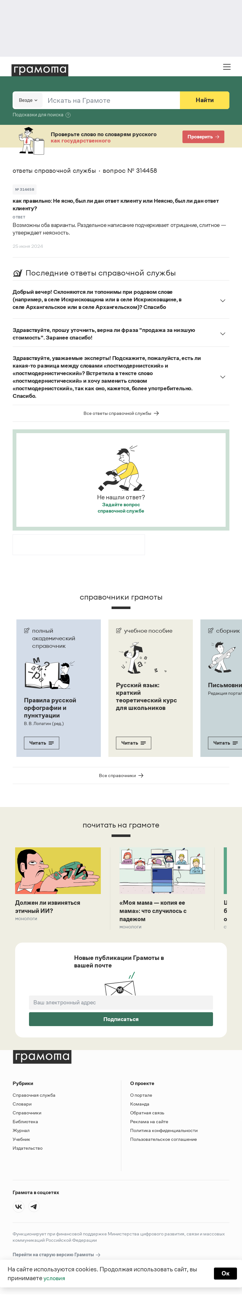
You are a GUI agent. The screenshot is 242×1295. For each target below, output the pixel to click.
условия (54, 1278)
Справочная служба (34, 1096)
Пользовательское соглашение (163, 1140)
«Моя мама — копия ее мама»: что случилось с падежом (154, 911)
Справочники (27, 1113)
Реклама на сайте (149, 1122)
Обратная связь (147, 1113)
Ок (225, 1273)
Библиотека (25, 1122)
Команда (139, 1104)
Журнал (21, 1131)
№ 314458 (24, 189)
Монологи (26, 919)
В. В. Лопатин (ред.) (43, 723)
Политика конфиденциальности (164, 1131)
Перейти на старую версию (57, 1255)
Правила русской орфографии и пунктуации (50, 708)
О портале (141, 1096)
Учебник (21, 1140)
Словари (22, 1104)
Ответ (19, 217)
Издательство (28, 1149)
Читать (41, 743)
